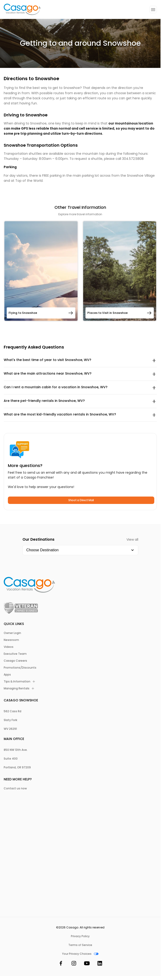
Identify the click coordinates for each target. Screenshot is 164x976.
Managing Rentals (19, 688)
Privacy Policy (80, 936)
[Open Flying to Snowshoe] (41, 271)
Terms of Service (80, 945)
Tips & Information (19, 681)
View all (132, 539)
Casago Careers (15, 660)
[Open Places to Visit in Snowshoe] (119, 271)
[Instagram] (74, 964)
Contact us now (15, 788)
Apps (7, 674)
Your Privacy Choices (80, 954)
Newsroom (11, 640)
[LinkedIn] (100, 964)
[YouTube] (87, 964)
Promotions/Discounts (20, 667)
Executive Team (15, 653)
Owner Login (12, 633)
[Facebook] (61, 964)
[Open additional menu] (153, 9)
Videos (8, 647)
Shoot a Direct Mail (81, 500)
